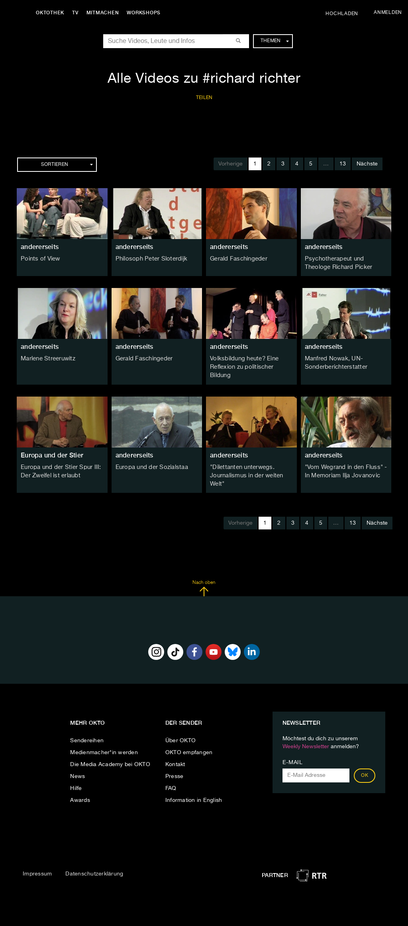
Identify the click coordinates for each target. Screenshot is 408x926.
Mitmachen (104, 13)
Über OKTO (180, 729)
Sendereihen (87, 729)
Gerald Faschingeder (237, 259)
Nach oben (203, 577)
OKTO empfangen (189, 741)
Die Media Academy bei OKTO (110, 753)
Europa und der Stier (52, 445)
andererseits (40, 247)
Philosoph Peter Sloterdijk (149, 259)
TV (77, 13)
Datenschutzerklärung (94, 862)
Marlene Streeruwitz (47, 358)
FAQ (171, 777)
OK (364, 764)
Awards (80, 789)
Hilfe (76, 777)
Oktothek (52, 13)
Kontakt (175, 753)
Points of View (39, 259)
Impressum (37, 862)
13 (342, 164)
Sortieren (67, 164)
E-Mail (292, 751)
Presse (174, 765)
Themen (275, 41)
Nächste (367, 164)
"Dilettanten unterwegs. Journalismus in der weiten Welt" (245, 465)
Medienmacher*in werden (104, 741)
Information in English (193, 789)
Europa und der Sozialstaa (150, 457)
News (77, 765)
